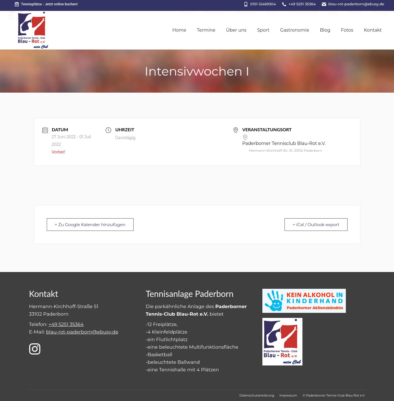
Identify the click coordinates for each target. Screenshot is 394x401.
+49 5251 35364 (302, 4)
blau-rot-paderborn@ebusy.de (356, 4)
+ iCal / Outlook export (316, 224)
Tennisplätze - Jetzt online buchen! (46, 4)
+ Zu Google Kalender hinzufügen (90, 224)
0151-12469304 (263, 4)
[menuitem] (179, 30)
